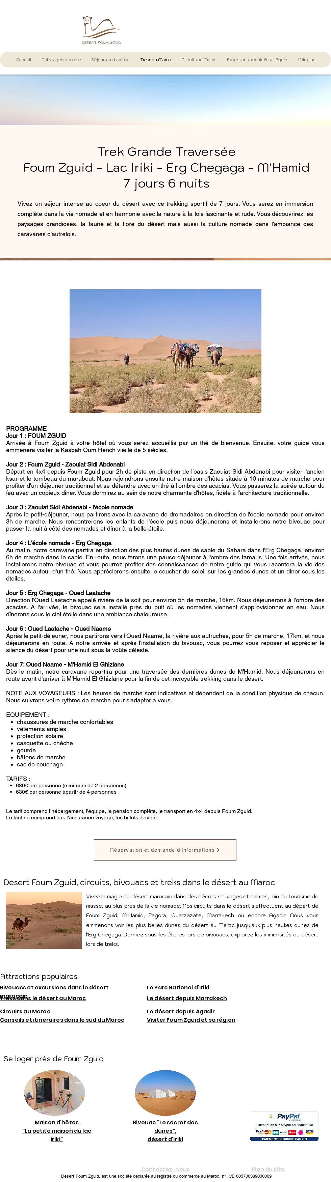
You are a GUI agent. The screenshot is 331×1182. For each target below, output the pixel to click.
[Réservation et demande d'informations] (165, 850)
